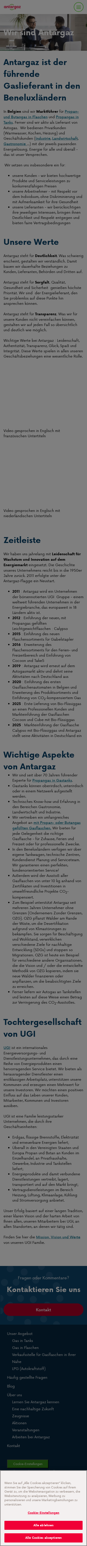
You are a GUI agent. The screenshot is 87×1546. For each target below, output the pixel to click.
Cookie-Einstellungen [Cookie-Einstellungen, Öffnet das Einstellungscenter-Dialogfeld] (43, 1513)
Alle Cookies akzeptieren (43, 1538)
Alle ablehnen (43, 1525)
